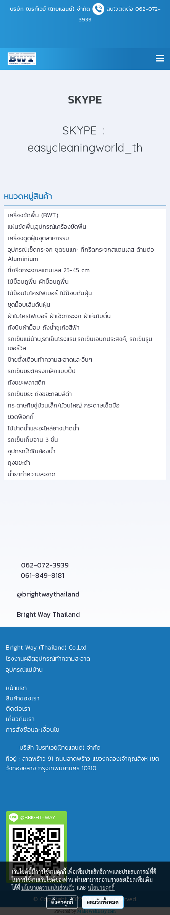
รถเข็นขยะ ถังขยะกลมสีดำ (40, 393)
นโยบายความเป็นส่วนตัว (47, 887)
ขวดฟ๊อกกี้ (21, 416)
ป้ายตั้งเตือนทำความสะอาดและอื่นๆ (50, 359)
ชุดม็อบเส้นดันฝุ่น (29, 304)
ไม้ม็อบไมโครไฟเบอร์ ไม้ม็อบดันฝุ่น (50, 292)
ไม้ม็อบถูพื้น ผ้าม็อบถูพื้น (38, 281)
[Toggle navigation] (160, 58)
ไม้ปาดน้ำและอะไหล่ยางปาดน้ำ (43, 428)
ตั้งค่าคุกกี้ (62, 902)
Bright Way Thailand (48, 614)
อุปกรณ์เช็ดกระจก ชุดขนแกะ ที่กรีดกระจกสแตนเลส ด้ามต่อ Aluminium (81, 254)
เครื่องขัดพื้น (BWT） (35, 215)
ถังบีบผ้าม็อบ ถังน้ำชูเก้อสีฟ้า (43, 327)
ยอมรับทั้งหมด (103, 902)
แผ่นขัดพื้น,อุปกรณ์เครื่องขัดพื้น (47, 226)
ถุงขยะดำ (19, 462)
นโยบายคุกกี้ (101, 887)
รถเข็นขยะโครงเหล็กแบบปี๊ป (42, 370)
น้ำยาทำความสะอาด (31, 474)
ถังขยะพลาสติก (26, 382)
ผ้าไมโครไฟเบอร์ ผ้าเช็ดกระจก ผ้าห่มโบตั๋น (59, 315)
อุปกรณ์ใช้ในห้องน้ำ (31, 451)
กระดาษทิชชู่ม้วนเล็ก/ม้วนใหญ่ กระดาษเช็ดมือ (64, 405)
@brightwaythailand (48, 594)
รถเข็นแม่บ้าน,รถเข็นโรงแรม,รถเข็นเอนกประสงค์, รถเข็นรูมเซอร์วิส (80, 343)
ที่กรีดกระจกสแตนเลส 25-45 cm (49, 270)
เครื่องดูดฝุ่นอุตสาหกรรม (38, 237)
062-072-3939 (45, 565)
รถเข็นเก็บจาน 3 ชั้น (33, 439)
